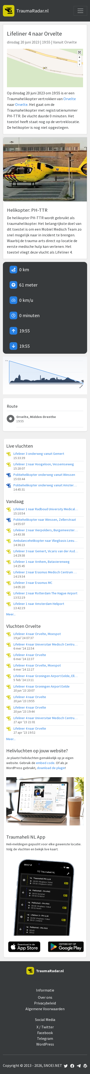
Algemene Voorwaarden (45, 1008)
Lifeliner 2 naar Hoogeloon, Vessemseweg (43, 464)
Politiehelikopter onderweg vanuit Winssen (44, 475)
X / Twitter (45, 1027)
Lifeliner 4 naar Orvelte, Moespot (37, 634)
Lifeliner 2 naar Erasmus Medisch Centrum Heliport (45, 572)
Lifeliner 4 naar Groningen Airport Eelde (41, 686)
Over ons (45, 997)
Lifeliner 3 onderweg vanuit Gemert (38, 454)
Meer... (11, 614)
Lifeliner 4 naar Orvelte (29, 655)
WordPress (45, 1044)
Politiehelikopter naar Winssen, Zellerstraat (44, 520)
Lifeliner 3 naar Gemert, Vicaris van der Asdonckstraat (45, 551)
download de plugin (51, 768)
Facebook (45, 1032)
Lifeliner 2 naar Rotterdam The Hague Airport (45, 593)
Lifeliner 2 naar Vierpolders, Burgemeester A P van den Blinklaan (45, 530)
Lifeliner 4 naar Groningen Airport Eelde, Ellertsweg (45, 676)
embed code (45, 763)
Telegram (45, 1038)
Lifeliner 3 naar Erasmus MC (32, 583)
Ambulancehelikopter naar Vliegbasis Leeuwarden (45, 541)
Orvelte (69, 98)
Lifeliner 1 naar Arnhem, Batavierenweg (41, 562)
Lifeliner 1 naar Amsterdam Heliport (38, 604)
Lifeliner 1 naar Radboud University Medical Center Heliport (45, 509)
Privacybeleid (45, 1003)
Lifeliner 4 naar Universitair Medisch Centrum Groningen (45, 718)
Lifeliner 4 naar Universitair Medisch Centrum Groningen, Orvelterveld (45, 644)
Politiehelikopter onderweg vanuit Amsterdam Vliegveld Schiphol (45, 485)
